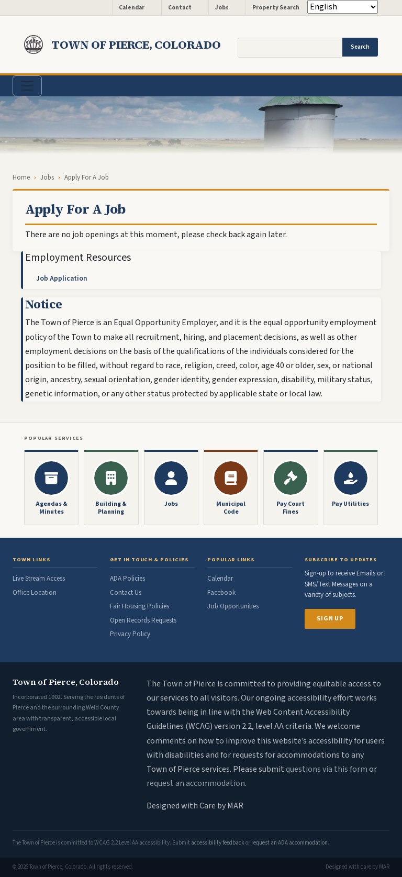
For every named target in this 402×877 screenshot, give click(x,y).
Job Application (61, 278)
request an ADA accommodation (289, 843)
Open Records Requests (143, 620)
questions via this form (326, 769)
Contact (180, 7)
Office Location (35, 592)
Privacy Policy (130, 634)
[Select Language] (342, 7)
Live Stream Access (39, 578)
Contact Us (125, 592)
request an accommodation (196, 783)
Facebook (221, 592)
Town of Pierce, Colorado (136, 44)
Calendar (131, 7)
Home (21, 177)
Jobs (222, 7)
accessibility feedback (217, 843)
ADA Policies (127, 578)
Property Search (275, 7)
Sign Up (330, 618)
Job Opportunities (233, 606)
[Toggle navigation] (27, 85)
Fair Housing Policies (139, 606)
